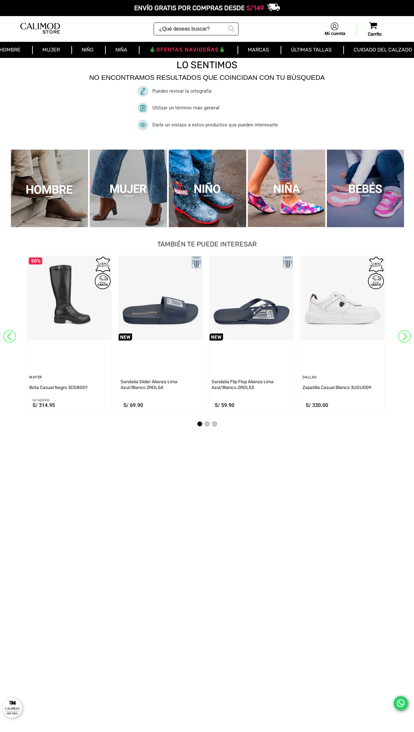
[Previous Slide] (9, 336)
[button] (199, 424)
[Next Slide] (404, 336)
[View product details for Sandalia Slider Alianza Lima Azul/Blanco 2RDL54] (160, 336)
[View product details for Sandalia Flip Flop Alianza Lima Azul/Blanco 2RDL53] (251, 336)
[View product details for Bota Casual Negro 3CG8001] (69, 336)
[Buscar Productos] (230, 28)
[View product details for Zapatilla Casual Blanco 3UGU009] (342, 336)
